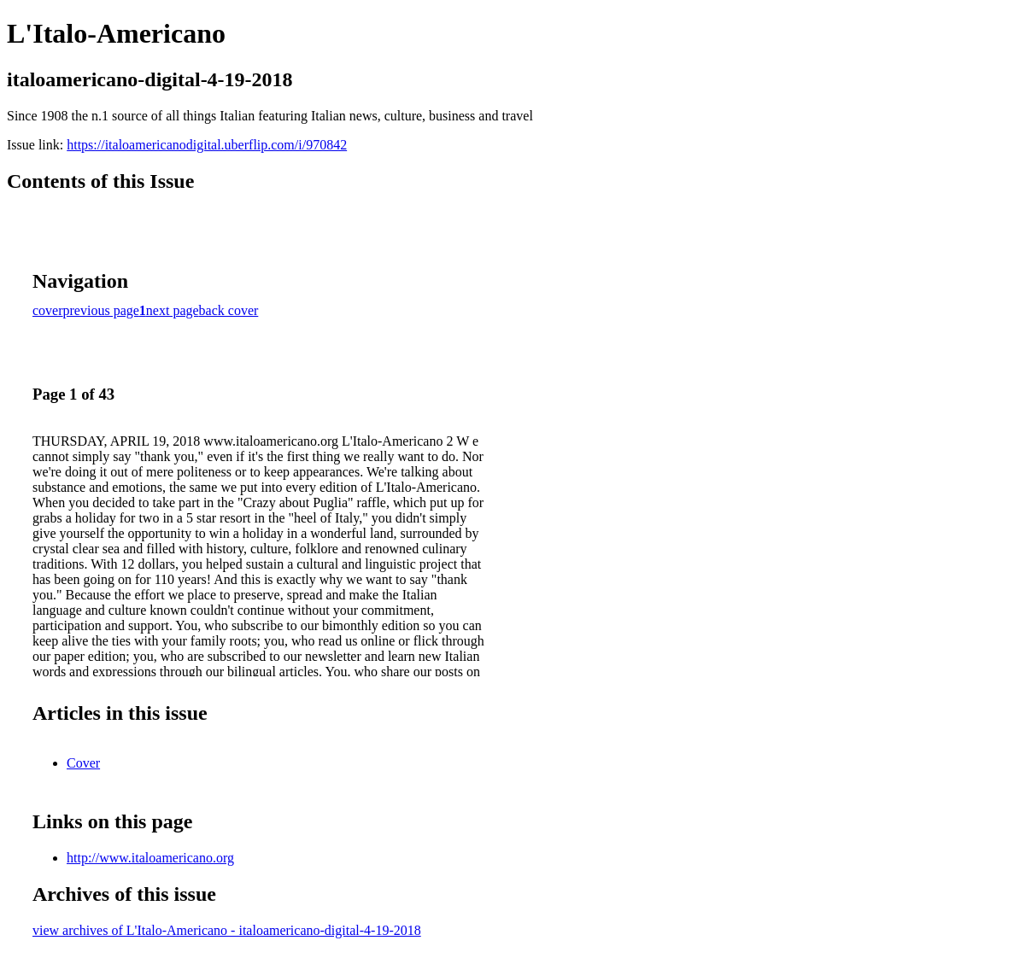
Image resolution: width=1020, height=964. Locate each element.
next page (172, 310)
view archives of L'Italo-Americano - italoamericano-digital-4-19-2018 (226, 930)
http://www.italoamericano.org (150, 857)
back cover (229, 310)
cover (47, 310)
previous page (101, 310)
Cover (83, 763)
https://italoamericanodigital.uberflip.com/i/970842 (207, 144)
